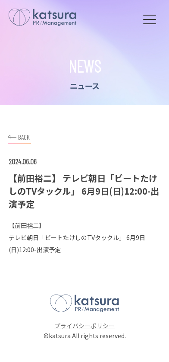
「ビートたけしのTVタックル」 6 (84, 237)
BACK (19, 136)
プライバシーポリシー (84, 325)
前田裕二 (27, 225)
